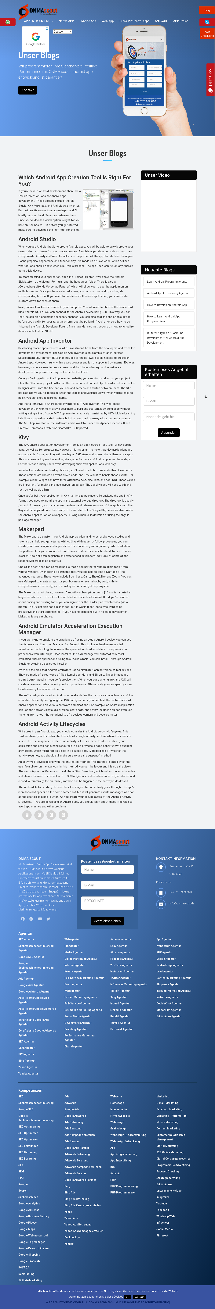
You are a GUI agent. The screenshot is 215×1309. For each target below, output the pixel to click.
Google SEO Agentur (31, 957)
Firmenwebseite (120, 1116)
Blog (207, 10)
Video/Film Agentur (168, 1010)
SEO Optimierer (28, 1133)
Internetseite (118, 1109)
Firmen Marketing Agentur (80, 997)
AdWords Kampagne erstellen (83, 1167)
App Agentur (164, 939)
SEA (20, 1165)
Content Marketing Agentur (173, 978)
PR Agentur (71, 946)
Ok (127, 1297)
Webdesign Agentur (168, 946)
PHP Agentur (164, 952)
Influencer (162, 1222)
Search (22, 1190)
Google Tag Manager (31, 1242)
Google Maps (26, 1229)
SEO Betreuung (27, 1152)
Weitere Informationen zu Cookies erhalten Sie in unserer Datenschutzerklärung (108, 1302)
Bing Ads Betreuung (76, 1199)
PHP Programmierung (124, 1186)
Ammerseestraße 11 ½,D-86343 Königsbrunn (175, 874)
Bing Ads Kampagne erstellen (82, 1205)
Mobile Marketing (167, 1122)
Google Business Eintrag (33, 1216)
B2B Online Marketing (170, 1152)
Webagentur (72, 939)
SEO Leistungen (28, 1146)
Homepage (117, 1103)
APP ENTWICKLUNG (38, 21)
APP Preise (180, 21)
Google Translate (29, 1261)
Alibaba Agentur (120, 952)
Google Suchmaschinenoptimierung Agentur (36, 968)
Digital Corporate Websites (173, 1158)
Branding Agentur (75, 1029)
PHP (113, 1180)
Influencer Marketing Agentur (129, 984)
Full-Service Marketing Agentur (84, 978)
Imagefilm (162, 1197)
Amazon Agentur (120, 939)
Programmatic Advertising (173, 1165)
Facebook (162, 1210)
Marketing (162, 1096)
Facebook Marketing (169, 1109)
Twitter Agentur (120, 978)
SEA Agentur (26, 1041)
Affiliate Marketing (30, 1280)
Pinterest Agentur (121, 1029)
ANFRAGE (161, 21)
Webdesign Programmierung (128, 1135)
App (112, 1148)
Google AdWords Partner (80, 1180)
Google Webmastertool (33, 1235)
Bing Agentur (26, 1060)
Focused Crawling (167, 1171)
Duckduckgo (72, 1237)
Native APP (66, 21)
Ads (66, 1096)
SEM (21, 1171)
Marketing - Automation (171, 1116)
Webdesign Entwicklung (125, 1141)
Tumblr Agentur (120, 1023)
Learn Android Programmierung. (167, 281)
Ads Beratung (73, 1128)
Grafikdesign (118, 1128)
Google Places (27, 1222)
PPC (21, 1178)
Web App (108, 21)
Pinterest (162, 1235)
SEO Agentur (26, 939)
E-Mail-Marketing (167, 1103)
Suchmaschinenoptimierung (36, 1103)
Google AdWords (75, 1116)
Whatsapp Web (165, 1216)
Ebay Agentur (118, 946)
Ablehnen (139, 1297)
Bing (67, 1186)
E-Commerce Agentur (78, 1023)
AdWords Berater (75, 1173)
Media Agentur (73, 952)
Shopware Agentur (168, 984)
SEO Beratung (27, 1158)
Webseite (116, 1096)
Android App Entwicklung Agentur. (168, 293)
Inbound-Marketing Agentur (173, 990)
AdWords (70, 1103)
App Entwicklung (120, 1160)
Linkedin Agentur (121, 1010)
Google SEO (25, 1109)
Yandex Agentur (28, 1073)
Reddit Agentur (120, 1016)
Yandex (69, 1244)
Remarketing (26, 1274)
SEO (21, 1096)
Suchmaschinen (28, 1197)
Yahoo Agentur (27, 1067)
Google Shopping (29, 1254)
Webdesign (117, 1122)
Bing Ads (69, 1192)
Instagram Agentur (122, 971)
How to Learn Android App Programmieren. (163, 319)
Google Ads (71, 1109)
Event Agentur (73, 984)
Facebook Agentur (121, 958)
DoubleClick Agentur (169, 1003)
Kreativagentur (74, 971)
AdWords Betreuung (77, 1154)
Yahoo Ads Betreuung (78, 1224)
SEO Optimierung (29, 1126)
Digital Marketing (167, 1146)
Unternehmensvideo (169, 1190)
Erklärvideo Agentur (169, 1016)
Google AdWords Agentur (34, 991)
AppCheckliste (207, 34)
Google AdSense (28, 1210)
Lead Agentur (164, 971)
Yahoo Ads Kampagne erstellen (83, 1231)
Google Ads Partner (76, 1148)
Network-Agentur (167, 997)
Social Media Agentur (78, 1016)
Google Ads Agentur (31, 985)
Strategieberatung (168, 1178)
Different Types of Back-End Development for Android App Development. (165, 337)
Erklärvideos (164, 1184)
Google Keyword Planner (33, 1248)
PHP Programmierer (123, 1192)
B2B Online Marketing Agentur (83, 1010)
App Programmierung (123, 1154)
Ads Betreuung (73, 1122)
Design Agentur (166, 958)
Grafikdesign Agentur (169, 965)
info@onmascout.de (181, 903)
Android (115, 1173)
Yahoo (68, 1212)
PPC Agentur (26, 1054)
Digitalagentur (73, 1046)
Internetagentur (74, 965)
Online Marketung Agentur (80, 958)
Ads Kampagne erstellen (79, 1135)
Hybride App (88, 21)
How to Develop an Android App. (167, 305)
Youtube (161, 1203)
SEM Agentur (26, 1048)
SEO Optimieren (28, 1139)
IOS (112, 1167)
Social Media (164, 1229)
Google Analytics (29, 1203)
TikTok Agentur (120, 990)
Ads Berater (71, 1141)
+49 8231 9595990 (180, 892)
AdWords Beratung (76, 1160)
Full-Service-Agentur (77, 1003)
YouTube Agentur (121, 965)
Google (23, 1184)
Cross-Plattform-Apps (134, 21)
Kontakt (28, 90)
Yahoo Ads (71, 1218)
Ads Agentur (26, 978)
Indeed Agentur (120, 1003)
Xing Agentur (118, 997)
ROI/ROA (23, 1267)
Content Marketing (168, 1128)
